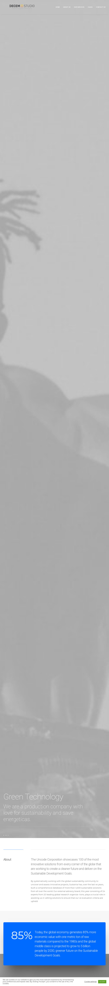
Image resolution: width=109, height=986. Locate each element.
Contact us (101, 7)
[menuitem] (58, 7)
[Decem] (18, 7)
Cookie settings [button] (90, 982)
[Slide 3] (8, 835)
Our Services (79, 7)
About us (67, 7)
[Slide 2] (6, 835)
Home (58, 7)
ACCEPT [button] (102, 981)
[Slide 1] (4, 835)
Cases (90, 7)
